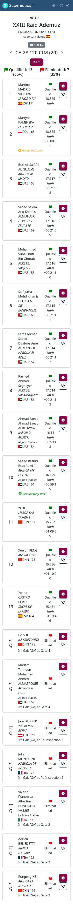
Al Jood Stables (27, 442)
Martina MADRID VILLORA (24, 89)
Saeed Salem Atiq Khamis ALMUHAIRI (27, 211)
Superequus (18, 5)
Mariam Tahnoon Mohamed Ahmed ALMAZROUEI (28, 674)
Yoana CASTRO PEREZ (24, 597)
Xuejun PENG (28, 550)
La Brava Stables (28, 815)
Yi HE (22, 508)
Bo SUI (23, 635)
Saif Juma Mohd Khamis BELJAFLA (28, 296)
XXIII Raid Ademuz (36, 24)
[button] (55, 6)
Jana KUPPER (27, 721)
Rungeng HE (27, 876)
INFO (36, 62)
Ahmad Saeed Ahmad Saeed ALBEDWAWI (28, 423)
